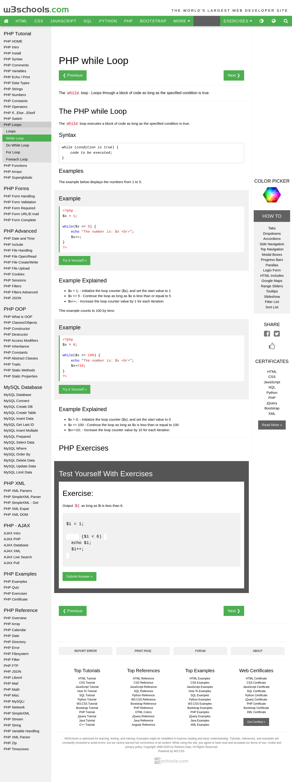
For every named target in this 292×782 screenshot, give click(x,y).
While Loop (15, 138)
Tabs (272, 228)
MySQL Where (15, 448)
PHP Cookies (14, 274)
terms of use (258, 742)
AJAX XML (12, 551)
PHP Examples (15, 581)
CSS (38, 21)
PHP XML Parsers (18, 491)
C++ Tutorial (87, 724)
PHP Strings (13, 89)
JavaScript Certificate (256, 687)
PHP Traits (12, 364)
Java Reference (143, 720)
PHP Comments (16, 65)
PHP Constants (16, 101)
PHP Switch (13, 119)
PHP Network (14, 707)
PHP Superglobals (18, 177)
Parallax (272, 265)
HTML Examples (200, 678)
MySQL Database (17, 395)
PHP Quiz (11, 587)
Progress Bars (272, 260)
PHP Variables (15, 71)
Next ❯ (234, 75)
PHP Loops (12, 125)
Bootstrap (271, 408)
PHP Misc (11, 695)
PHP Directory (15, 642)
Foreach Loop (17, 159)
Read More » (272, 425)
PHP (128, 21)
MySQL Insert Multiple (21, 430)
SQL (88, 21)
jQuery (272, 403)
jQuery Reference (144, 716)
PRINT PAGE (143, 651)
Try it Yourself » (75, 260)
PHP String (12, 725)
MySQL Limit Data (18, 472)
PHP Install (12, 53)
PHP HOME (13, 41)
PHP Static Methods (19, 370)
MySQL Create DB (18, 407)
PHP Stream (13, 719)
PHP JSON (12, 298)
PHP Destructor (16, 334)
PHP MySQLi (14, 701)
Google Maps (271, 281)
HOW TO (271, 216)
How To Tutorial (87, 691)
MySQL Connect (16, 401)
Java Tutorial (87, 720)
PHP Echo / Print (17, 77)
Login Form (272, 270)
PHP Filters (12, 286)
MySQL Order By (17, 454)
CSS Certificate (256, 682)
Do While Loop (17, 145)
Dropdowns (272, 233)
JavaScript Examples (200, 687)
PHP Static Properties (21, 376)
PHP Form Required (19, 208)
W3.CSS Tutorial (87, 703)
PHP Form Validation (20, 202)
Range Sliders (272, 286)
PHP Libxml (13, 677)
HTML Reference (143, 678)
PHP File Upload (17, 268)
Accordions (272, 239)
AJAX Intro (12, 533)
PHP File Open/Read (20, 256)
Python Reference (143, 695)
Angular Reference (143, 724)
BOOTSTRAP (153, 21)
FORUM (200, 651)
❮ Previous (73, 75)
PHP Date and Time (19, 238)
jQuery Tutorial (87, 716)
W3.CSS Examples (200, 703)
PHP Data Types (16, 83)
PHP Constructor (17, 329)
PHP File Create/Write (21, 262)
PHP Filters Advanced (21, 292)
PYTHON (108, 21)
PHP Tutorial (87, 712)
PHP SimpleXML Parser (22, 497)
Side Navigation (272, 244)
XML (272, 414)
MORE (181, 21)
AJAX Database (16, 545)
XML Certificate (256, 712)
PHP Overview (15, 618)
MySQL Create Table (20, 413)
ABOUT (257, 651)
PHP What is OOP (18, 317)
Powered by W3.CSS (171, 751)
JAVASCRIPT (63, 21)
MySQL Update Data (20, 466)
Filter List (272, 302)
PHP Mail (11, 683)
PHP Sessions (15, 280)
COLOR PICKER (271, 181)
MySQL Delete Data (19, 460)
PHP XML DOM (16, 514)
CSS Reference (143, 682)
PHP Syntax (13, 59)
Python (272, 393)
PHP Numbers (15, 95)
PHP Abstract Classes (21, 358)
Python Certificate (256, 695)
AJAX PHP (12, 539)
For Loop (13, 152)
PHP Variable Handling (21, 731)
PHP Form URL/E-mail (21, 214)
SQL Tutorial (87, 695)
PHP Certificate (16, 599)
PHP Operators (15, 107)
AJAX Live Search (18, 557)
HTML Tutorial (87, 678)
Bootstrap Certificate (256, 708)
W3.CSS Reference (143, 699)
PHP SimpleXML (17, 713)
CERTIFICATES (272, 361)
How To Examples (200, 691)
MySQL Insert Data (18, 418)
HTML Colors (143, 712)
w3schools (36, 8)
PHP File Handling (18, 250)
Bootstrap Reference (143, 703)
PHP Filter (12, 659)
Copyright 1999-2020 (157, 747)
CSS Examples (199, 682)
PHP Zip (10, 743)
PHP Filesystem (16, 654)
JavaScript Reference (143, 687)
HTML (21, 21)
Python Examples (200, 699)
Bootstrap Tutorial (87, 708)
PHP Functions (15, 165)
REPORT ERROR (85, 651)
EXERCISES (238, 21)
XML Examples (199, 724)
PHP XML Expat (16, 509)
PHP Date (11, 636)
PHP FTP (11, 666)
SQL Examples (200, 695)
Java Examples (199, 720)
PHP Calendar (15, 630)
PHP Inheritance (16, 346)
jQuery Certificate (256, 699)
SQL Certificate (256, 691)
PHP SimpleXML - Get (21, 503)
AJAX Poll (11, 563)
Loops (11, 131)
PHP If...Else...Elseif (19, 113)
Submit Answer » (79, 576)
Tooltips (272, 291)
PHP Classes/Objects (20, 322)
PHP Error (12, 648)
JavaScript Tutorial (87, 687)
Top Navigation (271, 249)
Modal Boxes (272, 254)
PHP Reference (143, 708)
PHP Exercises (15, 593)
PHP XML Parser (17, 737)
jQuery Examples (200, 716)
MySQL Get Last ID (19, 425)
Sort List (272, 307)
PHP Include (13, 244)
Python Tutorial (87, 699)
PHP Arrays (13, 172)
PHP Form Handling (19, 196)
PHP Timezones (16, 749)
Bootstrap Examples (199, 708)
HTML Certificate (256, 678)
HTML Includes (272, 275)
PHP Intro (11, 47)
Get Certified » (256, 722)
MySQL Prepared (17, 436)
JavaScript (272, 382)
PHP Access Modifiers (21, 340)
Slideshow (272, 297)
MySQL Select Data (19, 442)
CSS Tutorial (87, 682)
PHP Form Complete (20, 220)
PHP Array (12, 624)
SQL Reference (143, 691)
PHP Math (12, 689)
